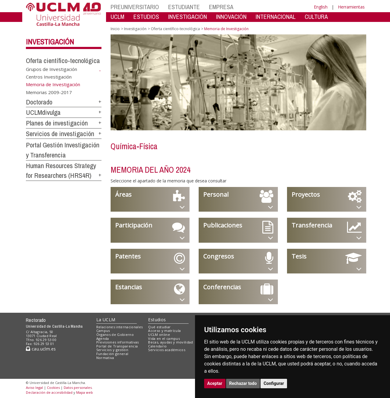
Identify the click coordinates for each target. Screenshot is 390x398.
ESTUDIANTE (184, 7)
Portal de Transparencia (117, 346)
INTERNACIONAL (276, 16)
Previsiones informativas (117, 342)
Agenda (102, 338)
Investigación (50, 42)
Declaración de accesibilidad (49, 392)
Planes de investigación (57, 123)
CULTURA (316, 16)
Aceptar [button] (214, 383)
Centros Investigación (49, 77)
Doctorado (39, 102)
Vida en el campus (164, 338)
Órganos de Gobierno (115, 334)
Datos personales (78, 387)
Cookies (53, 387)
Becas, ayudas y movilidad (170, 342)
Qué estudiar (159, 327)
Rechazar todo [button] (243, 383)
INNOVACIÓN (231, 16)
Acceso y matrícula (164, 330)
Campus (103, 330)
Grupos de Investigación (51, 69)
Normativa (105, 357)
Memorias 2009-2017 (49, 92)
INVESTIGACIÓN (187, 16)
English (321, 7)
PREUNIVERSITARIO (135, 7)
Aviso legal (34, 387)
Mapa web (84, 392)
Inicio (115, 28)
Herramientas (351, 7)
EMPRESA (221, 7)
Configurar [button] (274, 383)
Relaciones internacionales (119, 327)
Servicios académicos (166, 349)
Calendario (157, 346)
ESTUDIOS (146, 16)
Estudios (157, 319)
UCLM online (159, 334)
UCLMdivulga (43, 112)
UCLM (117, 16)
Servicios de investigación (60, 133)
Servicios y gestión (112, 349)
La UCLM (105, 319)
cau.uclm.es (41, 349)
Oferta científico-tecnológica (63, 60)
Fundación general (112, 353)
